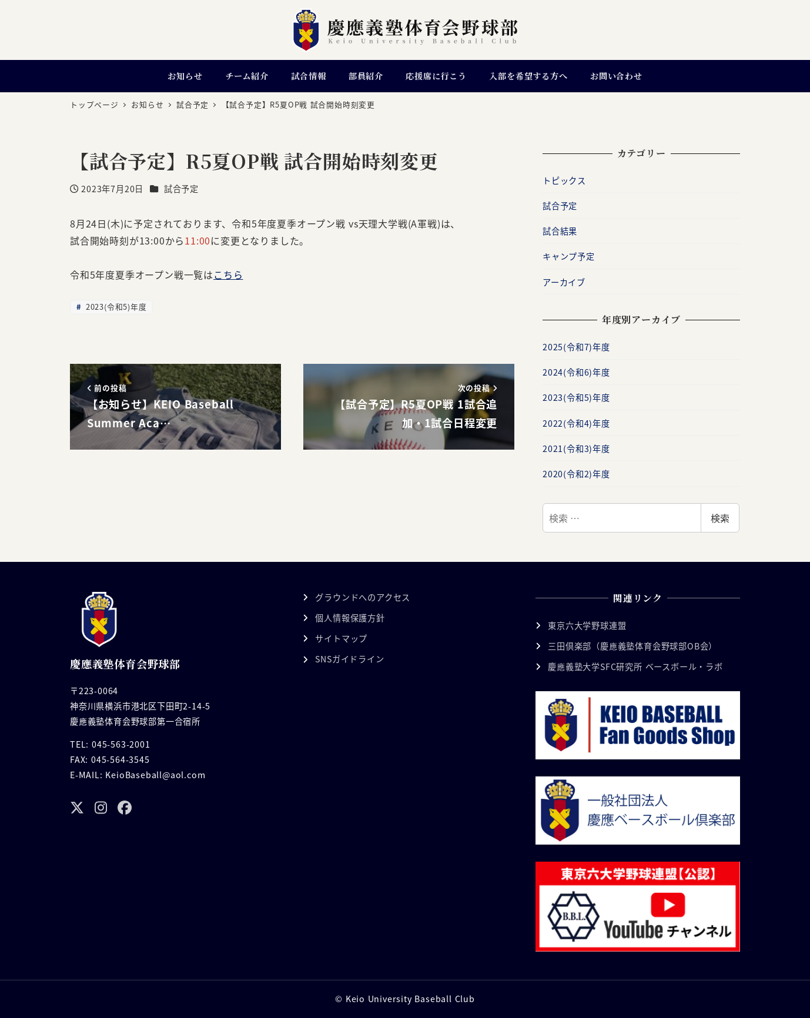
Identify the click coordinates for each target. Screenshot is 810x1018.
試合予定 (181, 189)
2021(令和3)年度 (576, 448)
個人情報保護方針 (349, 618)
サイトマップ (341, 638)
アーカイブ (564, 282)
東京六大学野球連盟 (587, 625)
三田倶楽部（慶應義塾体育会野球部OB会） (632, 646)
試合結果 (560, 231)
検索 (720, 518)
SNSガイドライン (349, 659)
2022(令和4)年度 (576, 423)
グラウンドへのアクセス (362, 597)
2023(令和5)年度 (114, 306)
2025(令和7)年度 (576, 347)
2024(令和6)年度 (576, 372)
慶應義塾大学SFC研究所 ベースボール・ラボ (635, 666)
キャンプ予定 (569, 256)
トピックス (564, 180)
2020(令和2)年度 (576, 474)
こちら (228, 274)
